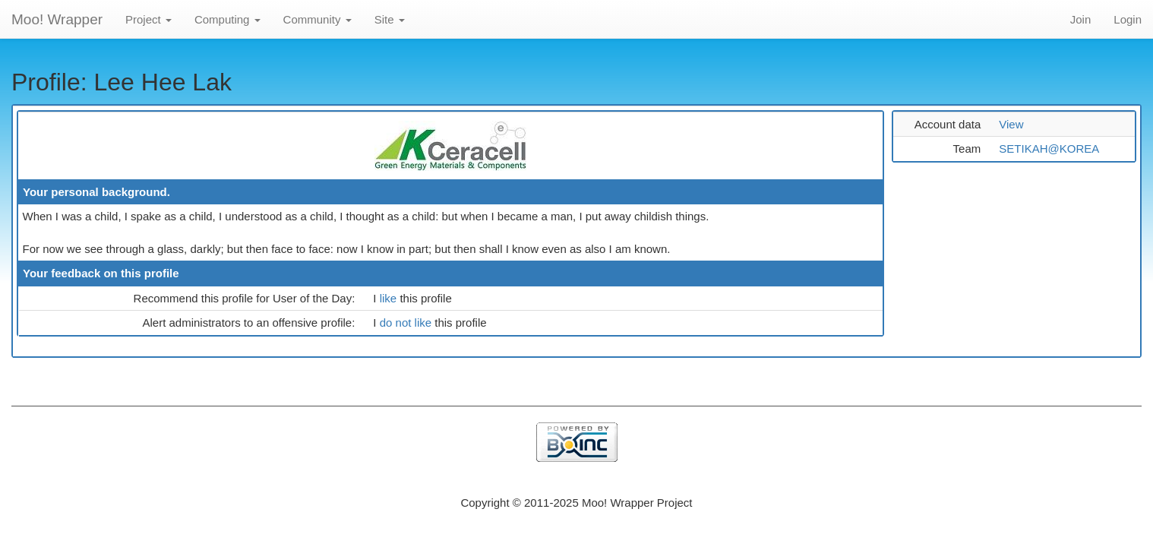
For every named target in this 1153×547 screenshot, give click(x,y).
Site (389, 19)
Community (317, 19)
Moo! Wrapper (57, 19)
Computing (227, 19)
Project (148, 19)
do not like (407, 322)
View (1011, 124)
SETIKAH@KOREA (1049, 148)
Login (1128, 19)
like (390, 298)
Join (1080, 19)
